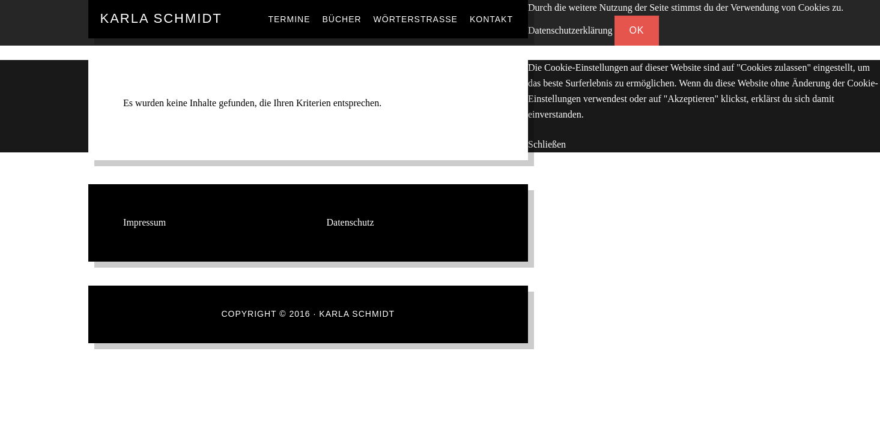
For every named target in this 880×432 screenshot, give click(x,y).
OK (636, 30)
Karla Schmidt (161, 18)
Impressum (144, 222)
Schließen (547, 144)
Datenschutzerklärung (570, 30)
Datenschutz (350, 222)
